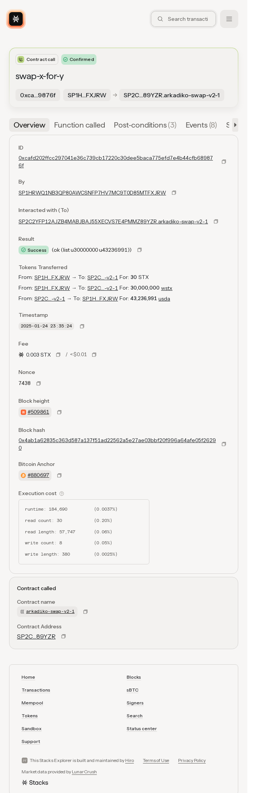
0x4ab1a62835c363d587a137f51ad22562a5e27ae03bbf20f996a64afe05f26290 (117, 444)
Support (31, 741)
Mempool (32, 703)
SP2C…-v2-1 (102, 277)
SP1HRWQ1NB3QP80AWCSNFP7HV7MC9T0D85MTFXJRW (92, 192)
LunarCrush (84, 771)
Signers (135, 703)
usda (164, 298)
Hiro (129, 760)
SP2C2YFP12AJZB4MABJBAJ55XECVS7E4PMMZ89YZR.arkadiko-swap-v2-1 (113, 221)
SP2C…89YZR (36, 636)
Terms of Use (156, 760)
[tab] (29, 125)
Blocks (134, 677)
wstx (166, 288)
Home (28, 677)
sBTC (132, 690)
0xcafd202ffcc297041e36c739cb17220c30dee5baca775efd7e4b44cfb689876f (116, 161)
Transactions (36, 690)
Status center (142, 728)
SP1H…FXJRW (52, 277)
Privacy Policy (192, 760)
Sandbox (32, 728)
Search (135, 715)
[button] (233, 125)
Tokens (30, 715)
